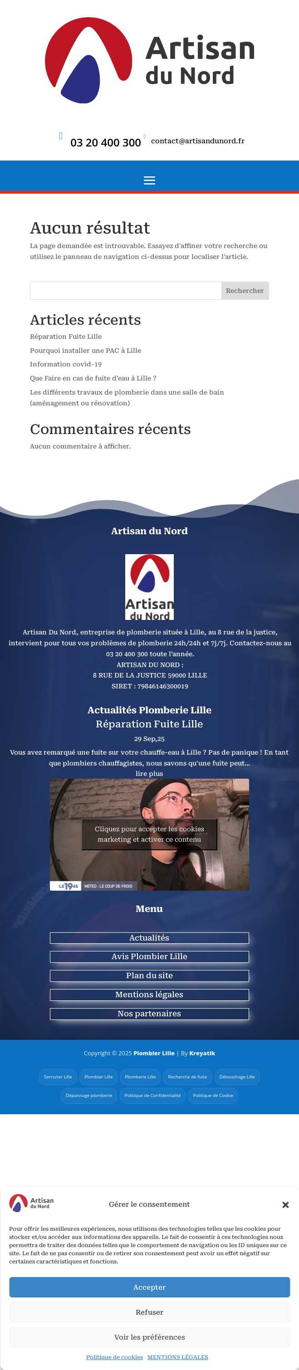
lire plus (149, 773)
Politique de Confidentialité (152, 1095)
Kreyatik (202, 1053)
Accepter (149, 1287)
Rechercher (245, 290)
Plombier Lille (154, 1053)
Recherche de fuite (188, 1076)
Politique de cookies (114, 1357)
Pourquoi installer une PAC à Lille (85, 350)
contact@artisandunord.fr (198, 141)
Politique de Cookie (214, 1095)
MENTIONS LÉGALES (177, 1357)
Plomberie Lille (140, 1076)
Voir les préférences (149, 1337)
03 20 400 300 (105, 142)
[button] (285, 1204)
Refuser (149, 1312)
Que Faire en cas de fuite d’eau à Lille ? (93, 378)
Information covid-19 (66, 364)
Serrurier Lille (56, 1076)
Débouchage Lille (239, 1076)
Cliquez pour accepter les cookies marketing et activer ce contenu (149, 834)
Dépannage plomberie (88, 1095)
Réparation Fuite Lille (66, 336)
